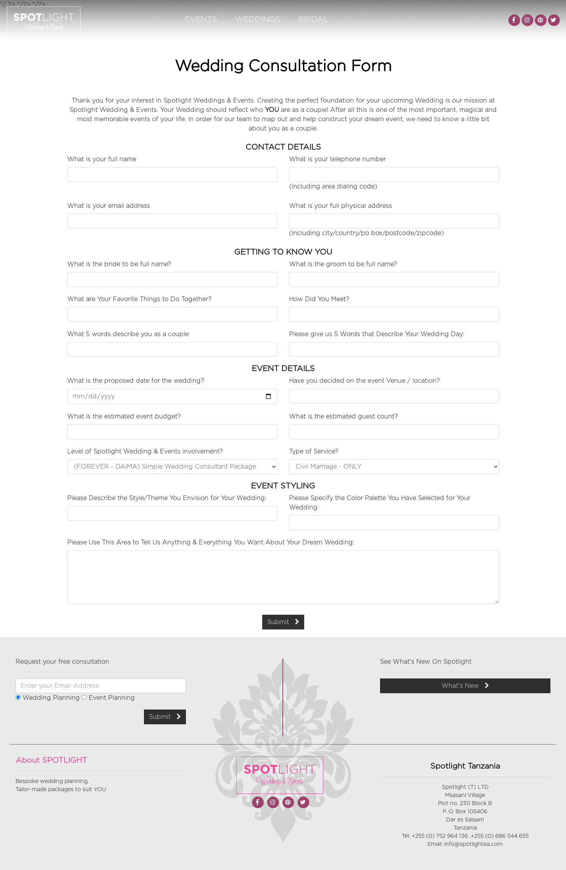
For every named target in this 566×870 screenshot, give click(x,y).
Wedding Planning (48, 698)
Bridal (313, 19)
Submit (283, 622)
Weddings (257, 19)
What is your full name (101, 159)
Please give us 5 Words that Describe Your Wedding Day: (376, 334)
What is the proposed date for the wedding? (135, 381)
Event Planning (108, 698)
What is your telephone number (337, 159)
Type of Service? (313, 451)
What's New (465, 685)
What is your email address (108, 206)
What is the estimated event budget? (124, 416)
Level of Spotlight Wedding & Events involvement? (145, 451)
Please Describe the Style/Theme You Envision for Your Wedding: (166, 498)
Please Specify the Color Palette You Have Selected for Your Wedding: (379, 503)
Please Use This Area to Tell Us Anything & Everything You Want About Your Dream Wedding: (210, 542)
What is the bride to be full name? (119, 264)
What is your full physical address (340, 206)
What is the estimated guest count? (343, 416)
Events (201, 19)
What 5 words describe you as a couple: (128, 334)
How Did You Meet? (319, 299)
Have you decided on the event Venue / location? (364, 381)
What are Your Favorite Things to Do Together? (139, 299)
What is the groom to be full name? (343, 264)
